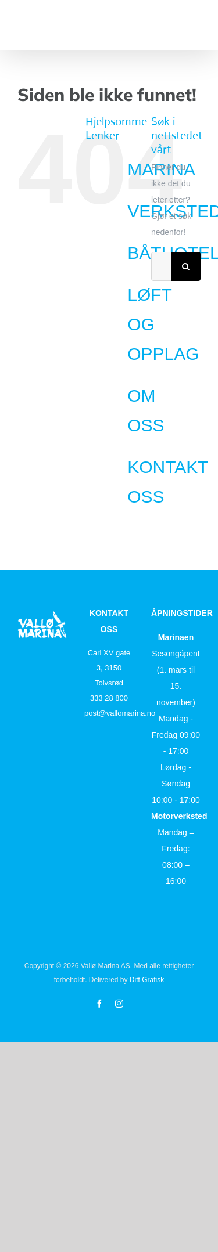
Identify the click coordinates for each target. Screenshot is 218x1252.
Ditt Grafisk (147, 980)
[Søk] (186, 266)
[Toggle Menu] (193, 24)
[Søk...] (161, 266)
